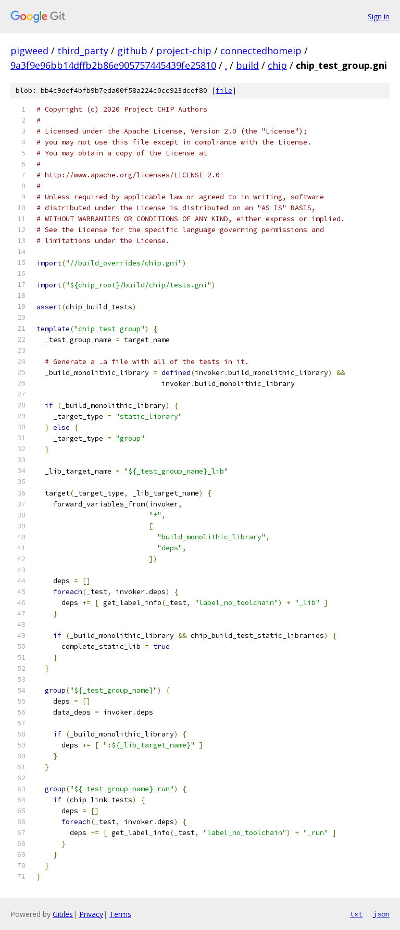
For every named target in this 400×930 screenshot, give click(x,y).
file (224, 90)
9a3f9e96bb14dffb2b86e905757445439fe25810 (113, 65)
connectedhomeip (261, 50)
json (381, 914)
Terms (120, 914)
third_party (82, 50)
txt (356, 914)
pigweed (29, 50)
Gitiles (63, 914)
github (132, 50)
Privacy (91, 914)
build (247, 65)
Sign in (379, 16)
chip (277, 65)
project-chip (183, 50)
